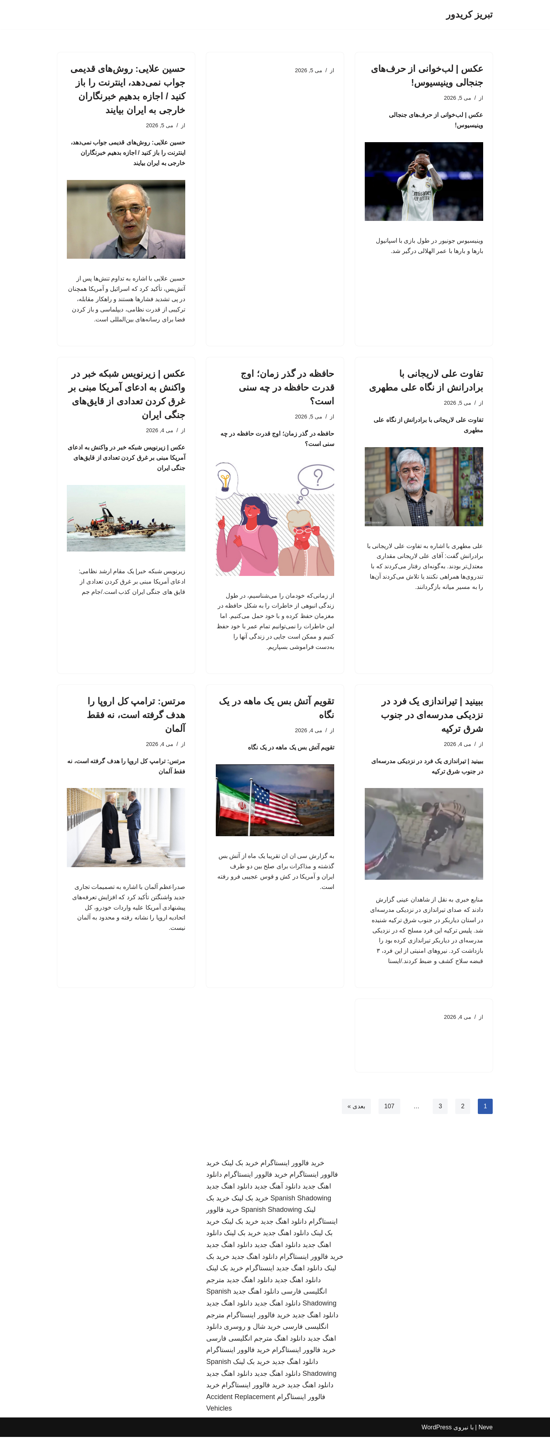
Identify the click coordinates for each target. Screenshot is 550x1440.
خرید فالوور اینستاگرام (292, 1166)
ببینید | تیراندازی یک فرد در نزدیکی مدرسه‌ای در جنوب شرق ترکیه (432, 716)
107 (389, 1109)
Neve (486, 1430)
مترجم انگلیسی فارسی (239, 1341)
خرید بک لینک (240, 1166)
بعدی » (356, 1109)
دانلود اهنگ (290, 1341)
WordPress (437, 1430)
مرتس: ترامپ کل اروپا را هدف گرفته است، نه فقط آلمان (136, 716)
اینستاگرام (259, 1271)
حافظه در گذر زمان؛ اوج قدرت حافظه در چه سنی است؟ (286, 388)
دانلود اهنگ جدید (229, 1189)
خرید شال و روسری (252, 1330)
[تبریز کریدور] (469, 15)
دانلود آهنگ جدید (277, 1189)
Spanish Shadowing (300, 1201)
